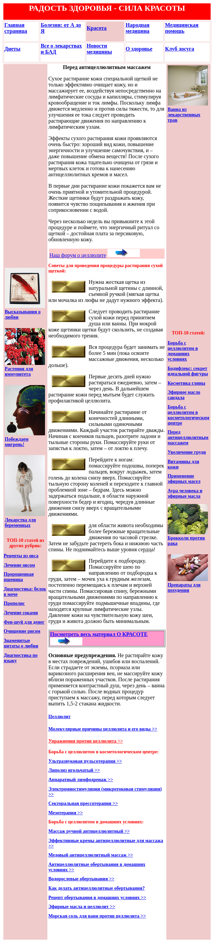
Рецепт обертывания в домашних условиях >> (97, 897)
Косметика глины (186, 383)
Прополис (14, 603)
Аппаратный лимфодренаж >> (80, 779)
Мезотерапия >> (65, 812)
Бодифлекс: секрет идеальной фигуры (188, 371)
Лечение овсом (19, 565)
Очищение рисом (22, 631)
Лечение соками (21, 612)
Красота (96, 28)
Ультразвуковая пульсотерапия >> (85, 761)
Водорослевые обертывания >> (81, 878)
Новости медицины (99, 49)
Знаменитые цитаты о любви (21, 643)
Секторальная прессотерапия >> (83, 803)
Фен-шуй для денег (24, 622)
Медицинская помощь (181, 28)
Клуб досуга (179, 49)
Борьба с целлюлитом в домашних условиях (183, 351)
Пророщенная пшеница (19, 577)
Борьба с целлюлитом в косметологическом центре (188, 415)
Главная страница (15, 28)
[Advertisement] (25, 165)
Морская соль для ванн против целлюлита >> (97, 916)
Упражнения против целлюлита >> (85, 741)
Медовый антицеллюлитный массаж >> (90, 855)
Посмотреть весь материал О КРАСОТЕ (98, 634)
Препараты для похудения (184, 587)
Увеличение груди (187, 452)
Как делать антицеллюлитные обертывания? (96, 888)
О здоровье (139, 49)
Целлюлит (59, 716)
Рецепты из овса (21, 555)
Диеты (12, 49)
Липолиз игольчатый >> (74, 770)
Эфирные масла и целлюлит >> (81, 906)
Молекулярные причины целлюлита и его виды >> (102, 729)
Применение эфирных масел (184, 479)
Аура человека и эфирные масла (185, 493)
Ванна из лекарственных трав (184, 115)
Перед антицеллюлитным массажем (188, 437)
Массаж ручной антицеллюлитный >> (89, 831)
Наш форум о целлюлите (77, 255)
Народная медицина (137, 28)
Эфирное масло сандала (184, 395)
